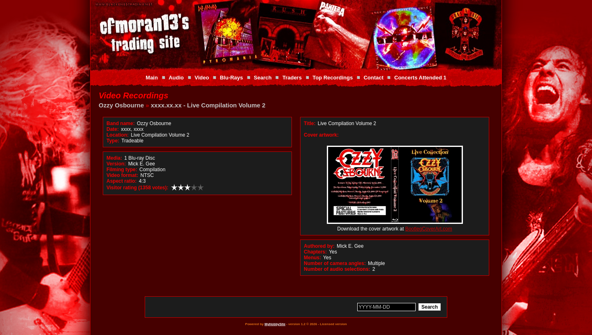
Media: (114, 158)
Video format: (122, 175)
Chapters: (315, 252)
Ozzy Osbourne (121, 105)
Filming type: (121, 169)
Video (201, 77)
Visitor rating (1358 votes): (137, 188)
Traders (292, 77)
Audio (176, 77)
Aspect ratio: (121, 181)
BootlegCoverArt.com (428, 229)
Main (152, 77)
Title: (310, 123)
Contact (373, 77)
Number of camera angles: (335, 263)
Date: (112, 129)
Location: (117, 135)
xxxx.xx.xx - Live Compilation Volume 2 (208, 105)
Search (262, 77)
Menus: (312, 258)
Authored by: (319, 246)
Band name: (120, 123)
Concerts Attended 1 (420, 77)
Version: (116, 164)
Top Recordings (332, 77)
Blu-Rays (231, 77)
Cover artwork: (321, 135)
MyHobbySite (274, 324)
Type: (112, 141)
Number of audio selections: (337, 269)
